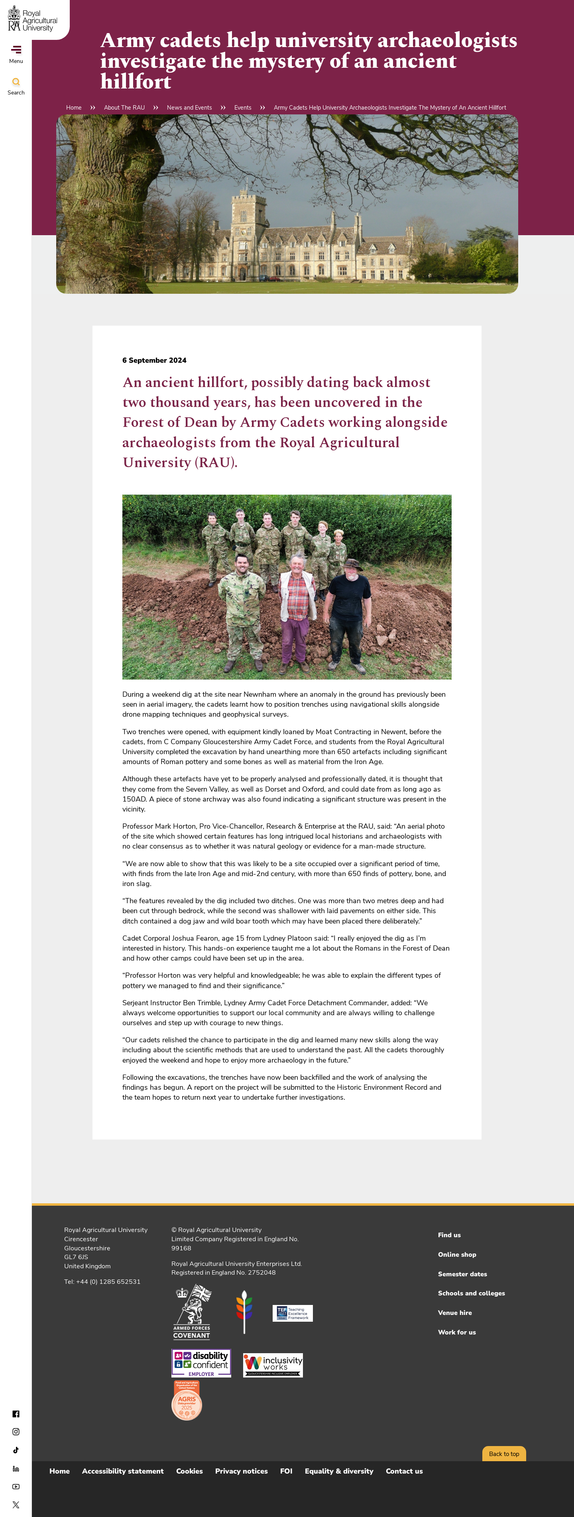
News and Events (189, 108)
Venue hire (455, 1313)
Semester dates (462, 1274)
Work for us (457, 1332)
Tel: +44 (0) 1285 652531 (102, 1281)
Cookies (189, 1471)
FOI (286, 1471)
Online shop (457, 1254)
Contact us (404, 1471)
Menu (16, 55)
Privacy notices (241, 1471)
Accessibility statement (123, 1471)
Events (243, 108)
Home (74, 108)
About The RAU (124, 108)
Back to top (504, 1454)
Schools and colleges (471, 1293)
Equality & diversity (339, 1471)
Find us (449, 1235)
